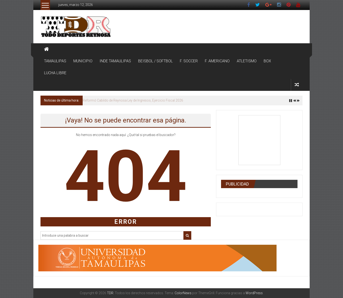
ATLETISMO (247, 61)
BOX (267, 61)
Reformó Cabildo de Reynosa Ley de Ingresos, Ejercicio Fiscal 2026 (133, 100)
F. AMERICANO (217, 61)
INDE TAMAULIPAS (115, 61)
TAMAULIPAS (55, 61)
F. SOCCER (189, 61)
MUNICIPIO (82, 61)
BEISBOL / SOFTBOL (155, 61)
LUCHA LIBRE (55, 73)
